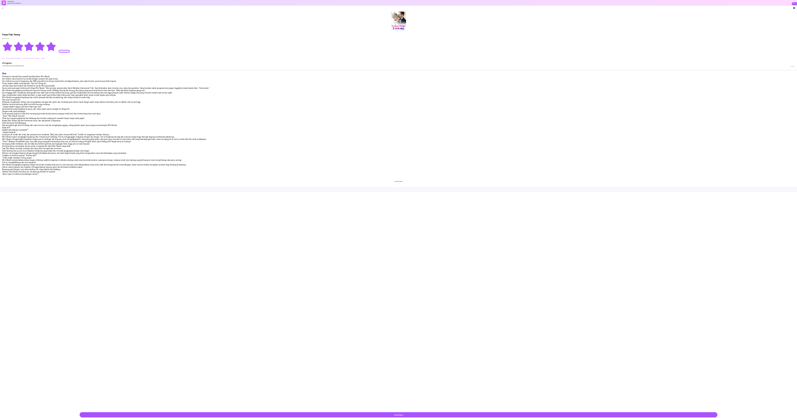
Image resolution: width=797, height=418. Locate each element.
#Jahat (43, 58)
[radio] (7, 46)
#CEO (3, 58)
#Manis (37, 58)
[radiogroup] (29, 46)
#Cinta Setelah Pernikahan (14, 58)
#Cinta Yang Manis (28, 58)
